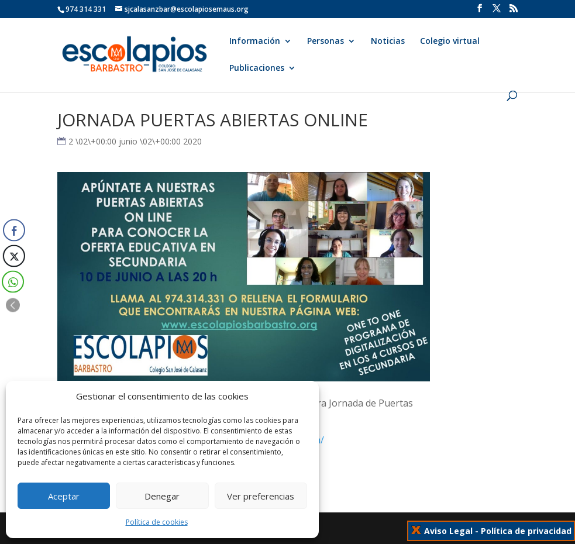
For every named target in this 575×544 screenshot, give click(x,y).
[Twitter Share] (13, 256)
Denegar (162, 496)
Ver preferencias (260, 496)
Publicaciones (256, 68)
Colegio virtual (450, 41)
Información (254, 41)
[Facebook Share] (14, 230)
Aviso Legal (448, 530)
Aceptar (64, 496)
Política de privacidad (526, 530)
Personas (325, 41)
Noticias (388, 41)
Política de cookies (157, 522)
